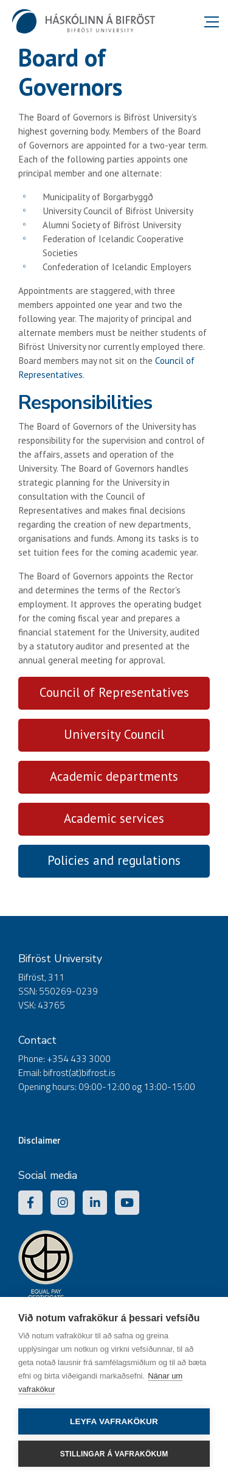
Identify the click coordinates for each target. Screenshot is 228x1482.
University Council (114, 734)
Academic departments (114, 776)
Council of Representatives (114, 692)
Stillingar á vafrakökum (114, 1454)
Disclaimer (39, 1140)
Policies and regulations (114, 860)
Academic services (114, 818)
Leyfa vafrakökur (114, 1421)
